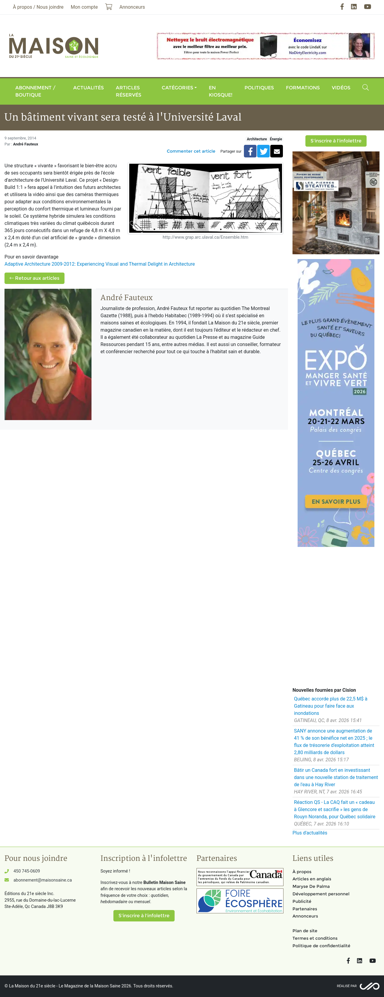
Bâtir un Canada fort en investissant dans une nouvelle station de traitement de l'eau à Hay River (336, 777)
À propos (301, 871)
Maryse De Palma (311, 886)
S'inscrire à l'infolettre (336, 141)
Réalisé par (347, 986)
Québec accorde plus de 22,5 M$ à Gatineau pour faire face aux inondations (331, 706)
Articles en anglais (311, 879)
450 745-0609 (27, 871)
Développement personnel (321, 894)
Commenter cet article (191, 151)
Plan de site (304, 930)
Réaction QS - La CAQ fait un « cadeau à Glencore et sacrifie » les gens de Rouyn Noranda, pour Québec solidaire (334, 809)
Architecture (257, 139)
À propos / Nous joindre (38, 7)
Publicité (301, 901)
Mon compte (84, 7)
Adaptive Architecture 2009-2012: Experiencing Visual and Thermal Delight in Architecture (100, 264)
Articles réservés (128, 91)
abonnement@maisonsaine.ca (43, 880)
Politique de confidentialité (321, 945)
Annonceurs (305, 916)
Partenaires (304, 909)
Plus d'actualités (309, 833)
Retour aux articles (34, 278)
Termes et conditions (315, 938)
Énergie (276, 139)
